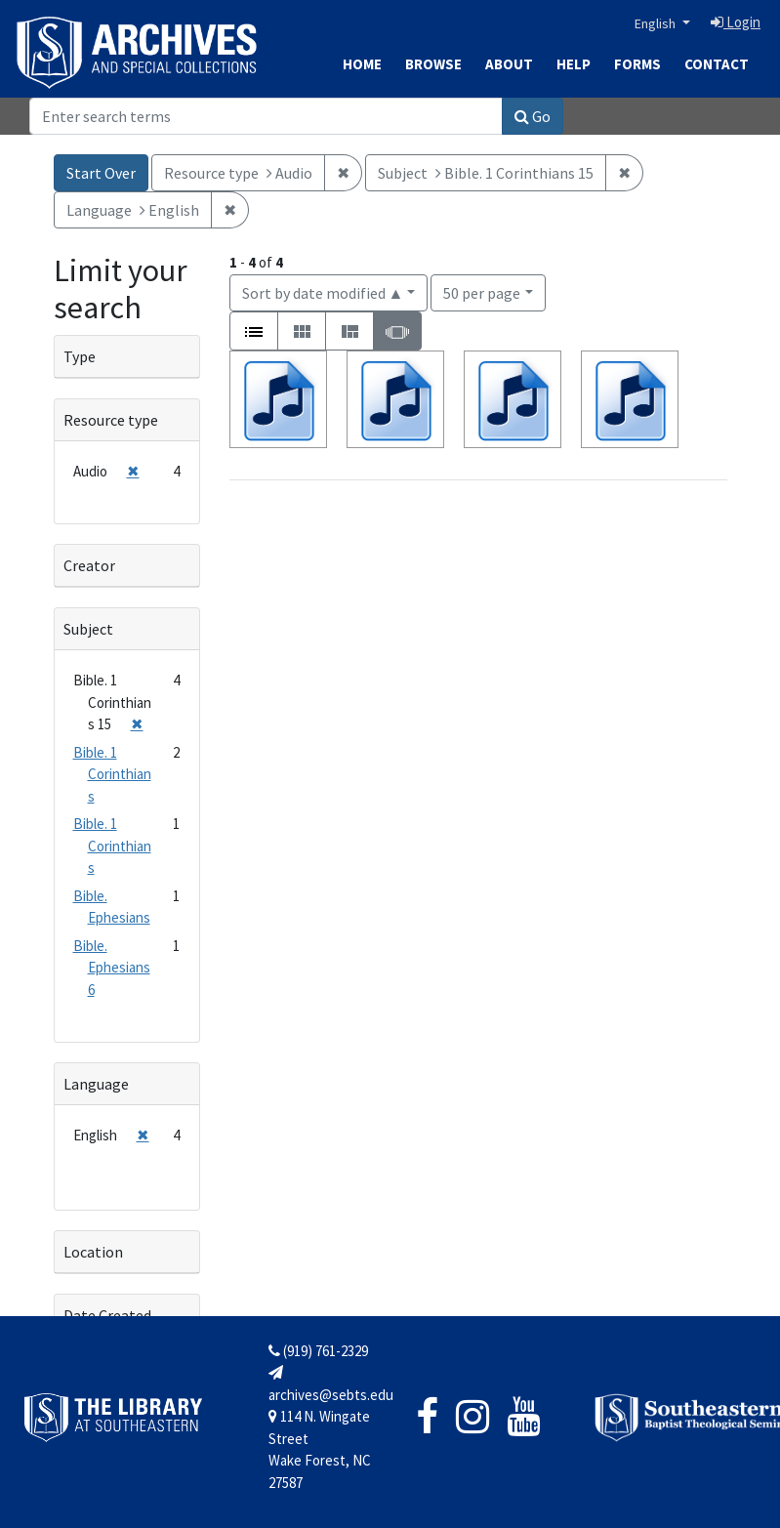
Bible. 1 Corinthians (112, 774)
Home (362, 64)
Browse (433, 64)
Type (79, 356)
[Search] (266, 116)
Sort (323, 293)
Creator (89, 565)
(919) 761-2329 (318, 1351)
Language (96, 1084)
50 (481, 291)
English (656, 23)
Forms (637, 64)
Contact (716, 64)
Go (532, 116)
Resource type (110, 420)
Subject (88, 629)
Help (573, 64)
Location (93, 1251)
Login (735, 22)
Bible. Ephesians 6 (111, 967)
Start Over (101, 173)
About (509, 64)
